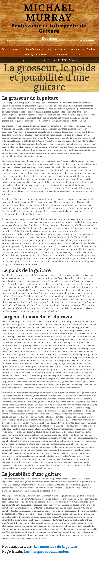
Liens (83, 54)
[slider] (44, 40)
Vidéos (16, 54)
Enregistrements (79, 48)
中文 (65, 60)
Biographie (41, 48)
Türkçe (75, 60)
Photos (57, 48)
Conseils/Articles (39, 54)
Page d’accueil (18, 48)
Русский (53, 60)
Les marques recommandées (46, 552)
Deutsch (38, 60)
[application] (49, 40)
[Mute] (87, 40)
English (24, 60)
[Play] (7, 40)
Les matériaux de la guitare (55, 547)
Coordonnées (66, 54)
